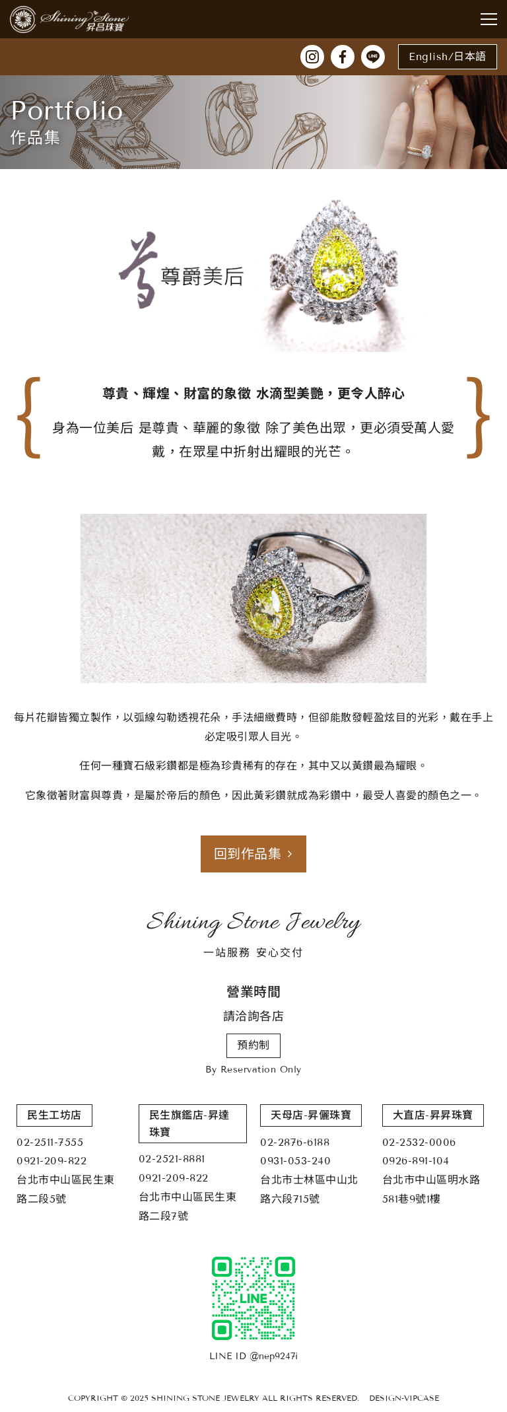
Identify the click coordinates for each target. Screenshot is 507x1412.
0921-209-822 (51, 1160)
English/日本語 (448, 56)
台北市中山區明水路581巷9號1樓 (431, 1189)
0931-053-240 (295, 1160)
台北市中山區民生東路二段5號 (66, 1189)
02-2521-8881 (172, 1158)
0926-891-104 (416, 1160)
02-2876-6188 (294, 1142)
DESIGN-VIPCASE (404, 1398)
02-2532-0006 (419, 1142)
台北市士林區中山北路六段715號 (309, 1189)
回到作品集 (254, 854)
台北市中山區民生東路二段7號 (188, 1206)
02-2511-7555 (50, 1142)
